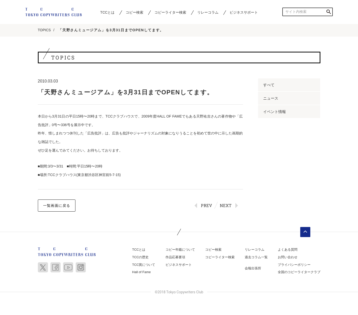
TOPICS (44, 30)
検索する (328, 12)
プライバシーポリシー (294, 265)
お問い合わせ (287, 257)
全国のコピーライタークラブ (299, 272)
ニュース (270, 98)
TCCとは (107, 12)
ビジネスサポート (244, 12)
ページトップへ (305, 232)
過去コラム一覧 (256, 257)
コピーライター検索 (170, 12)
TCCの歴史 (140, 257)
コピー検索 (134, 12)
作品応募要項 (175, 257)
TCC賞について (143, 265)
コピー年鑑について (180, 250)
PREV (206, 205)
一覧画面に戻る (56, 206)
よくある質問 (287, 250)
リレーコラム (207, 12)
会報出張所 (253, 268)
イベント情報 (274, 112)
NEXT (226, 205)
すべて (268, 85)
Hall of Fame (141, 272)
